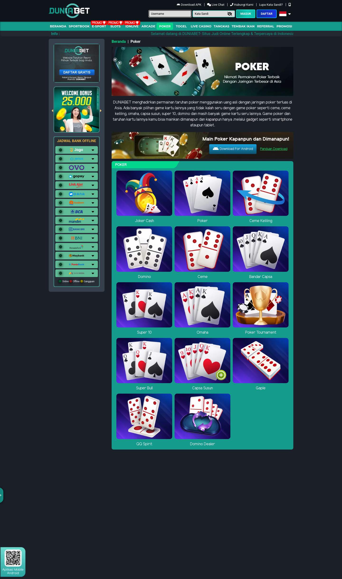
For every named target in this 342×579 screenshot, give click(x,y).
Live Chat (216, 4)
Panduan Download (273, 149)
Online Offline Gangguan (77, 281)
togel (181, 26)
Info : (55, 33)
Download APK (189, 4)
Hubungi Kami (242, 4)
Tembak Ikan (243, 26)
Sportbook (79, 26)
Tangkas (221, 26)
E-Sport (99, 26)
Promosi (284, 26)
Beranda (58, 26)
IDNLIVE (132, 26)
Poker (165, 26)
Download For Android (233, 148)
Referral (265, 26)
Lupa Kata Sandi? (271, 4)
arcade (148, 26)
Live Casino (201, 26)
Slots (115, 26)
